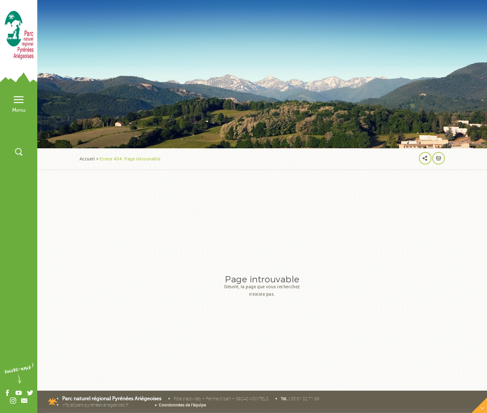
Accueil (87, 159)
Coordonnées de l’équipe (182, 405)
